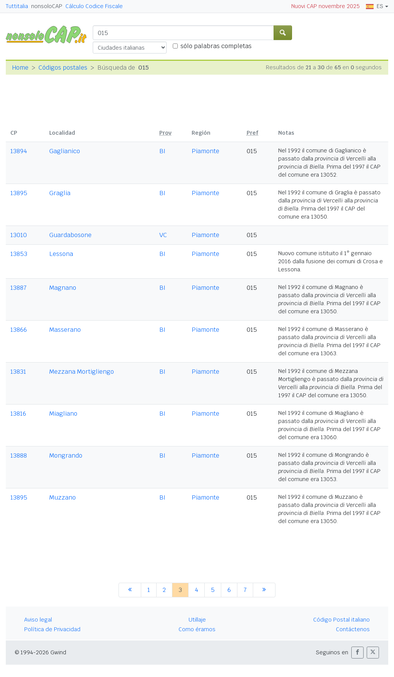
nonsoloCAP (46, 6)
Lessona (61, 254)
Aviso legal (38, 619)
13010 (18, 235)
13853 (18, 254)
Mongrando (65, 455)
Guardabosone (70, 235)
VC (163, 235)
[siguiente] (264, 590)
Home (20, 68)
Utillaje (197, 619)
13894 (18, 151)
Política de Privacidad (52, 629)
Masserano (65, 330)
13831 (18, 372)
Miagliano (63, 414)
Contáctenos (353, 629)
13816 (18, 414)
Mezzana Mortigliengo (81, 372)
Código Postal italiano (341, 619)
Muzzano (62, 497)
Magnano (62, 288)
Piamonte (205, 151)
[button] (357, 653)
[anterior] (130, 590)
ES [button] (374, 6)
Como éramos (197, 629)
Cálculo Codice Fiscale (94, 6)
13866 (18, 330)
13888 (18, 455)
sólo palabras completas (216, 46)
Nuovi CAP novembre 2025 (325, 6)
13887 (18, 288)
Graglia (59, 193)
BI (162, 151)
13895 (18, 193)
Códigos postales (62, 68)
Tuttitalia (17, 6)
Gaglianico (64, 151)
